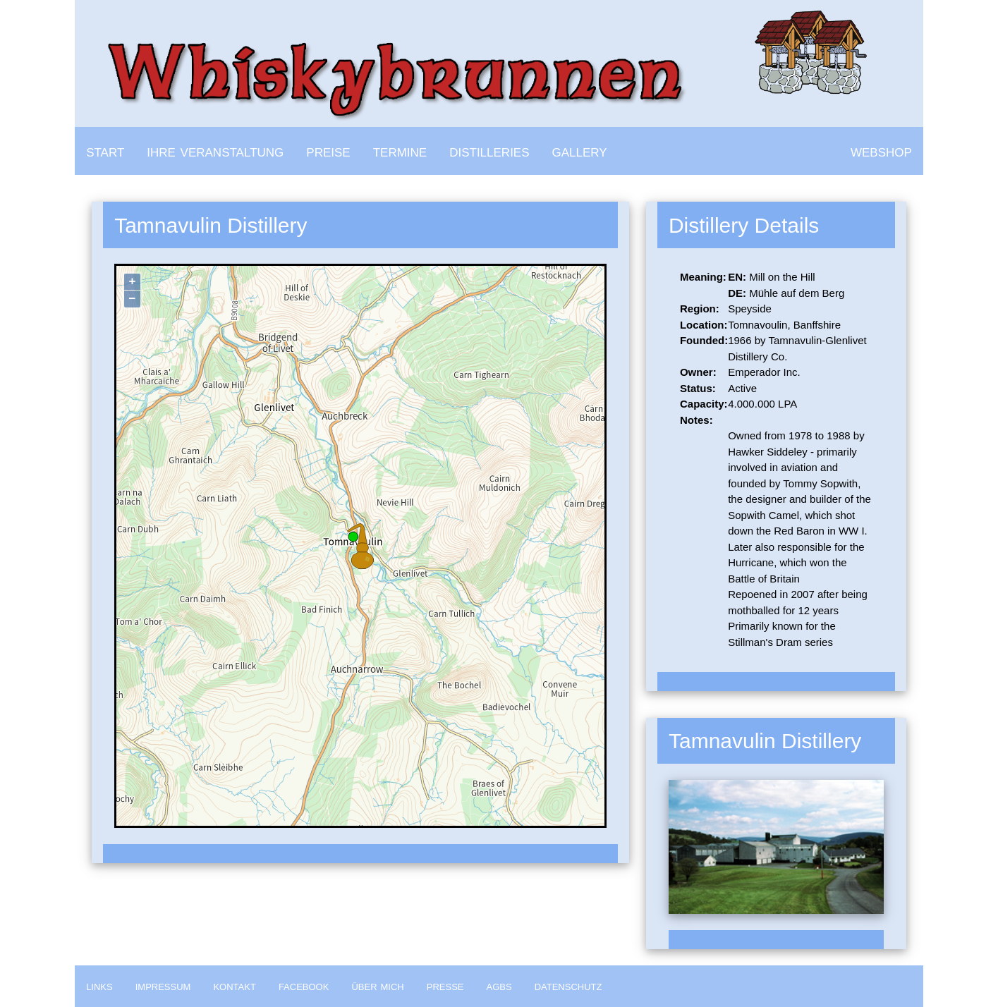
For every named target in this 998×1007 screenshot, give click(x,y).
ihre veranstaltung (215, 150)
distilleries (489, 150)
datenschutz (568, 986)
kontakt (234, 986)
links (99, 986)
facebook (304, 986)
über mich (377, 986)
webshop (881, 150)
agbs (499, 986)
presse (445, 986)
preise (328, 150)
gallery (579, 150)
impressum (163, 986)
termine (400, 150)
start (105, 150)
